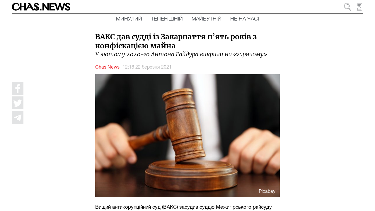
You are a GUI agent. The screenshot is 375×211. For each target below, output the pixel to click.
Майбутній (206, 19)
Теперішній (167, 19)
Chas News (107, 67)
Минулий (129, 19)
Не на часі (244, 19)
